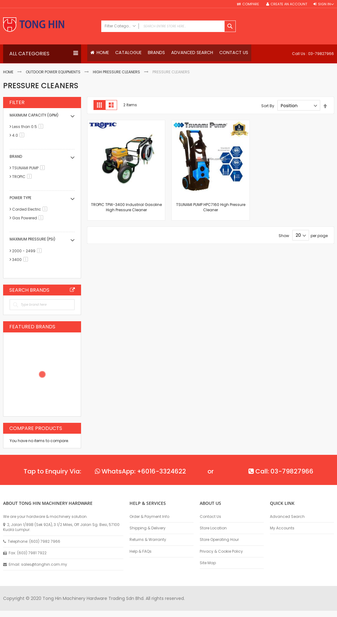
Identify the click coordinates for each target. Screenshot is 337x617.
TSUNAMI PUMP (29, 168)
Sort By (267, 105)
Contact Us (210, 516)
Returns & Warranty (148, 539)
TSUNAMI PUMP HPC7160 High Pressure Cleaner (210, 207)
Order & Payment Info (149, 516)
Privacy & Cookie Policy (221, 551)
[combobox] (168, 26)
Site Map (208, 562)
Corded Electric (30, 209)
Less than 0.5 (28, 127)
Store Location (213, 528)
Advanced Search (287, 516)
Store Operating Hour (219, 539)
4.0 (19, 135)
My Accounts (282, 528)
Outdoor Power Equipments (53, 72)
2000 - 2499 (28, 251)
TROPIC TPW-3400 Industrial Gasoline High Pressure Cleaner (126, 207)
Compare (251, 4)
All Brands (72, 289)
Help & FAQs (141, 551)
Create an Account (289, 4)
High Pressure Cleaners (116, 72)
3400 (21, 259)
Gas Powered (28, 218)
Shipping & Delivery (148, 528)
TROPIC (23, 177)
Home (8, 72)
